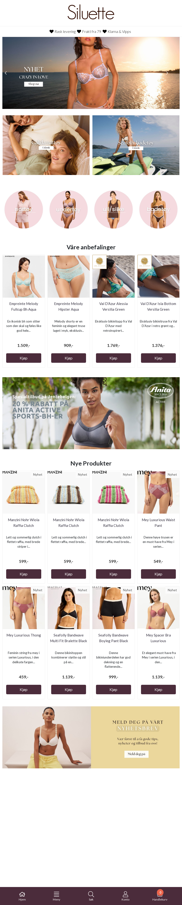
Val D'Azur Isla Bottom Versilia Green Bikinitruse (158, 309)
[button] (87, 104)
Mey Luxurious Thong (23, 635)
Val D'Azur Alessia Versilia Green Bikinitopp (113, 309)
